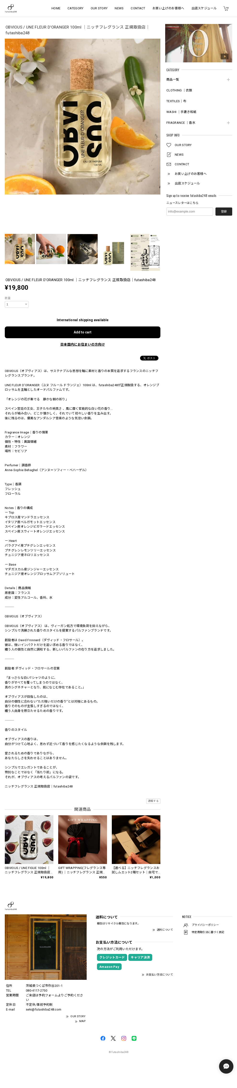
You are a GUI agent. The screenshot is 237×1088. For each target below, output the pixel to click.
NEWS (119, 8)
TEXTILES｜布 (176, 101)
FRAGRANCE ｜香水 (180, 122)
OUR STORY (99, 8)
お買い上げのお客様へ (168, 8)
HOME (55, 8)
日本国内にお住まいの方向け (82, 344)
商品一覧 (172, 79)
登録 (224, 211)
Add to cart (82, 332)
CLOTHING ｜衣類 (179, 90)
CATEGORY (75, 8)
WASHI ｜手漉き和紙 (181, 112)
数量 (8, 298)
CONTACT (138, 8)
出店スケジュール (204, 8)
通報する (153, 801)
